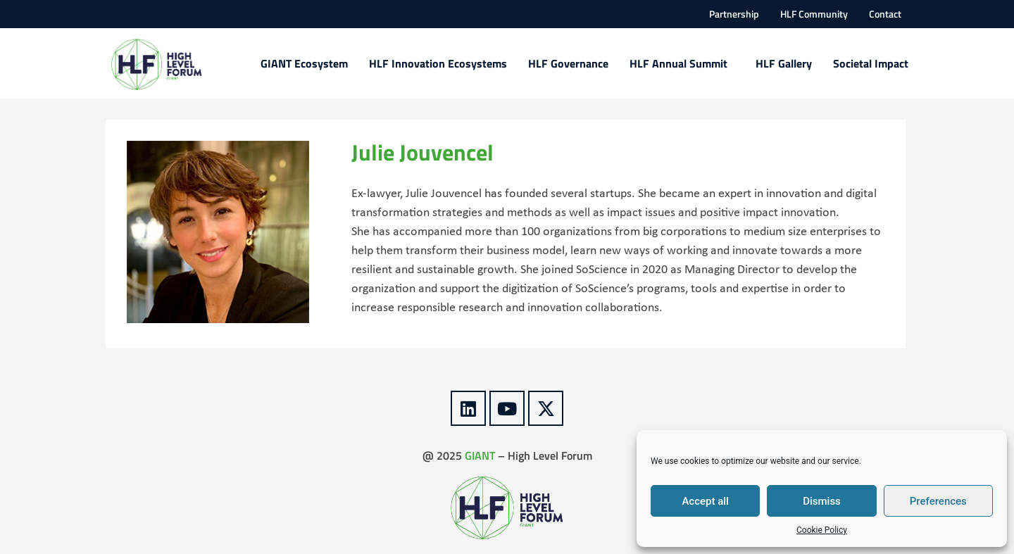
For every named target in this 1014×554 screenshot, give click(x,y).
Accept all (705, 501)
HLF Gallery (784, 63)
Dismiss (822, 501)
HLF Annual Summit (682, 63)
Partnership (734, 14)
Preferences (938, 501)
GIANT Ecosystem (304, 63)
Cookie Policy (821, 530)
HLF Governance (568, 63)
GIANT (480, 455)
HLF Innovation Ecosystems (438, 63)
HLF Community (814, 14)
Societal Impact (870, 63)
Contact (885, 14)
